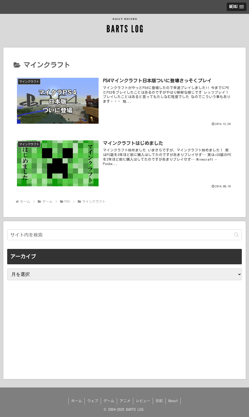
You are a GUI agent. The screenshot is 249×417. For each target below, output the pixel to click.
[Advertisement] (48, 352)
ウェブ (92, 401)
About (173, 401)
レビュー (143, 401)
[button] (236, 235)
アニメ (125, 401)
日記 (159, 401)
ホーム (76, 401)
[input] (124, 234)
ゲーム (108, 401)
